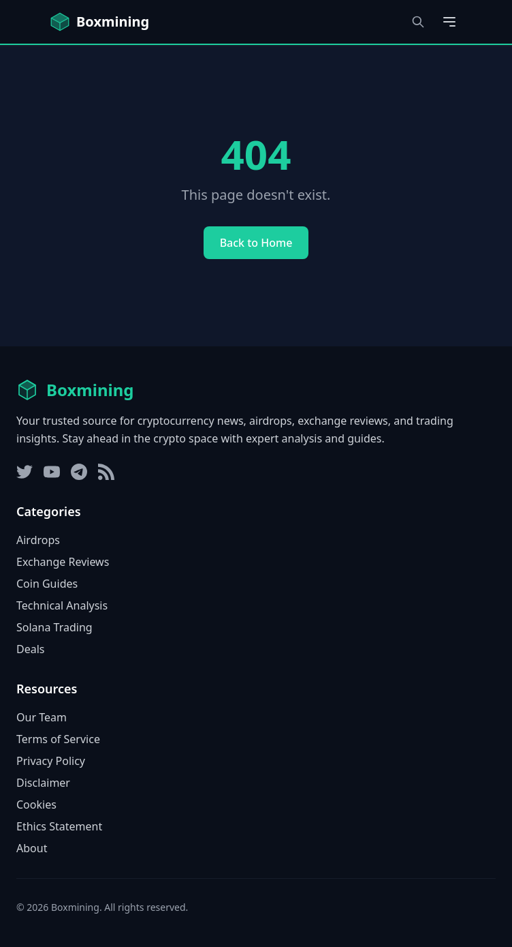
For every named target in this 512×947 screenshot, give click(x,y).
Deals (30, 649)
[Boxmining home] (99, 22)
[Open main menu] (449, 21)
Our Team (41, 717)
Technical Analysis (62, 605)
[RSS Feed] (106, 472)
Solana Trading (54, 627)
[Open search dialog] (418, 22)
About (31, 848)
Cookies (36, 804)
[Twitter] (24, 472)
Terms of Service (58, 739)
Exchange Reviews (62, 561)
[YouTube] (52, 472)
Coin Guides (47, 583)
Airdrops (38, 539)
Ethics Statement (59, 826)
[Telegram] (79, 472)
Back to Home (256, 242)
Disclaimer (43, 782)
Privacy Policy (50, 760)
